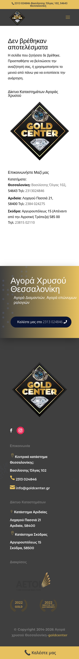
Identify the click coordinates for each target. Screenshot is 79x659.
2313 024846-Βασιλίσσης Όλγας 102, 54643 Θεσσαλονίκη (41, 4)
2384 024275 (35, 203)
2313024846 (34, 190)
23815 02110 (25, 222)
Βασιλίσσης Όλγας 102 (48, 185)
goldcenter (57, 635)
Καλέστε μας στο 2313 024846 (40, 322)
